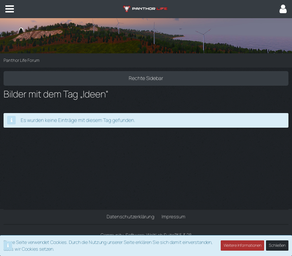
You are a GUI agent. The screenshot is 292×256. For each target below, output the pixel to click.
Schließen (277, 245)
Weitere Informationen (243, 245)
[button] (10, 9)
